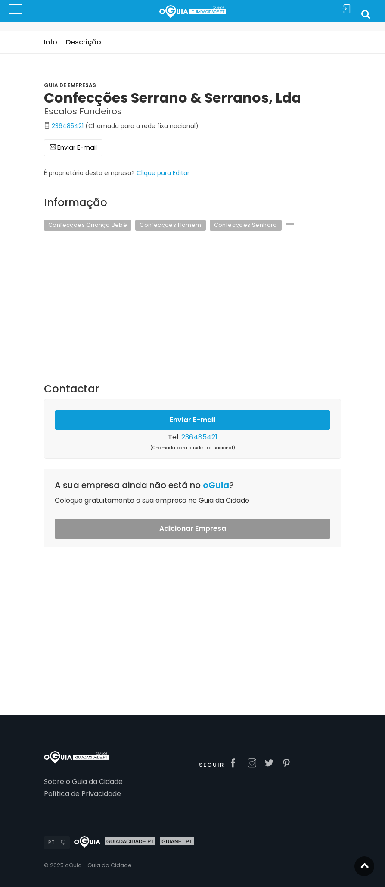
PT (51, 842)
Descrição (83, 42)
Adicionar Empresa (192, 528)
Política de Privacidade (82, 794)
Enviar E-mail (73, 147)
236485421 (68, 126)
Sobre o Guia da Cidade (83, 782)
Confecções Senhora (245, 225)
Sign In (346, 9)
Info (50, 42)
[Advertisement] (192, 312)
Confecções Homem (170, 225)
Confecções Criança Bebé (87, 225)
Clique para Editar (163, 173)
